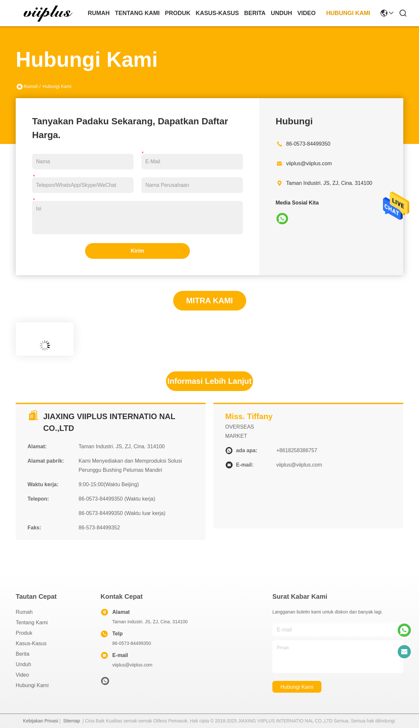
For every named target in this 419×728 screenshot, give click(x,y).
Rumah (99, 13)
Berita (255, 13)
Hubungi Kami (348, 13)
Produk (178, 13)
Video (306, 13)
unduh (281, 13)
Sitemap (71, 720)
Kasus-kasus (217, 13)
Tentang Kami (137, 13)
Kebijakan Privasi (40, 720)
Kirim (137, 251)
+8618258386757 (296, 450)
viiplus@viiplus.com (309, 163)
